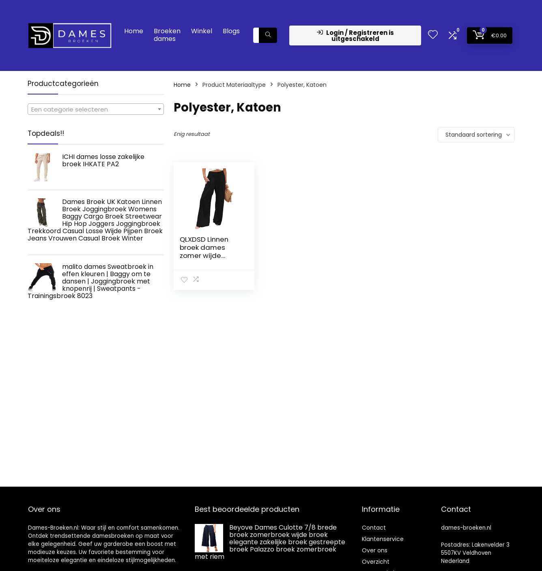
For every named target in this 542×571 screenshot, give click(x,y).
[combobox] (96, 109)
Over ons (374, 550)
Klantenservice (383, 539)
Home (133, 31)
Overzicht (375, 562)
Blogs (231, 31)
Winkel (201, 31)
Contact (374, 528)
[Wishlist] (433, 35)
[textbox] (95, 109)
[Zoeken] (268, 35)
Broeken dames (167, 34)
